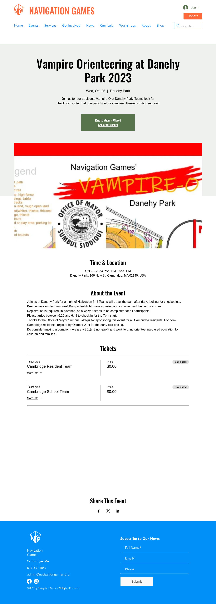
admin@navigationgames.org (48, 574)
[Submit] (136, 581)
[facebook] (29, 581)
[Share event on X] (108, 511)
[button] (33, 25)
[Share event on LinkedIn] (117, 511)
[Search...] (188, 26)
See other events (108, 124)
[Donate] (193, 16)
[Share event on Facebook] (99, 511)
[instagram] (36, 581)
